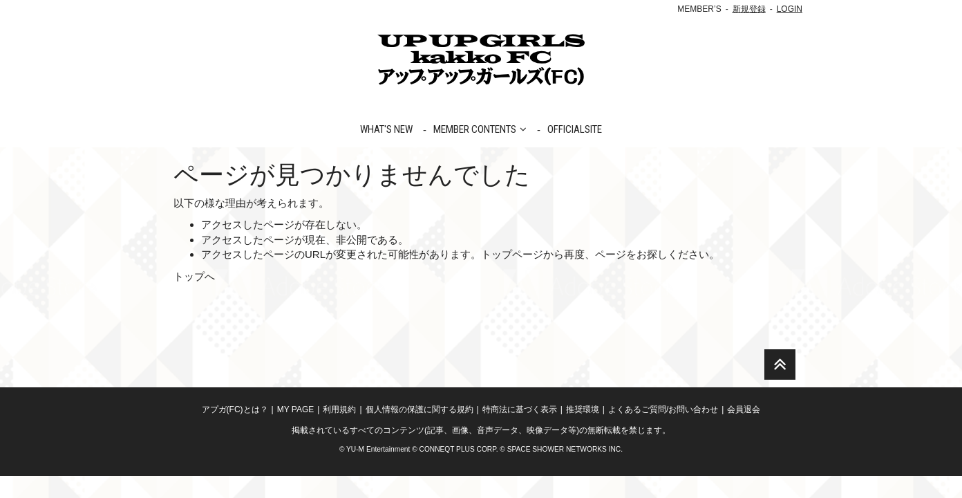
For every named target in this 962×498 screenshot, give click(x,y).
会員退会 (743, 431)
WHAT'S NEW (386, 129)
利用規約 (339, 431)
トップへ (194, 276)
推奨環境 (582, 431)
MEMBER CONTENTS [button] (480, 129)
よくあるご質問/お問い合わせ (663, 431)
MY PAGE (295, 431)
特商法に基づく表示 (519, 431)
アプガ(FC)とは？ (235, 431)
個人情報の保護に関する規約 (419, 431)
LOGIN (789, 9)
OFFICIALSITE (574, 129)
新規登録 (749, 9)
